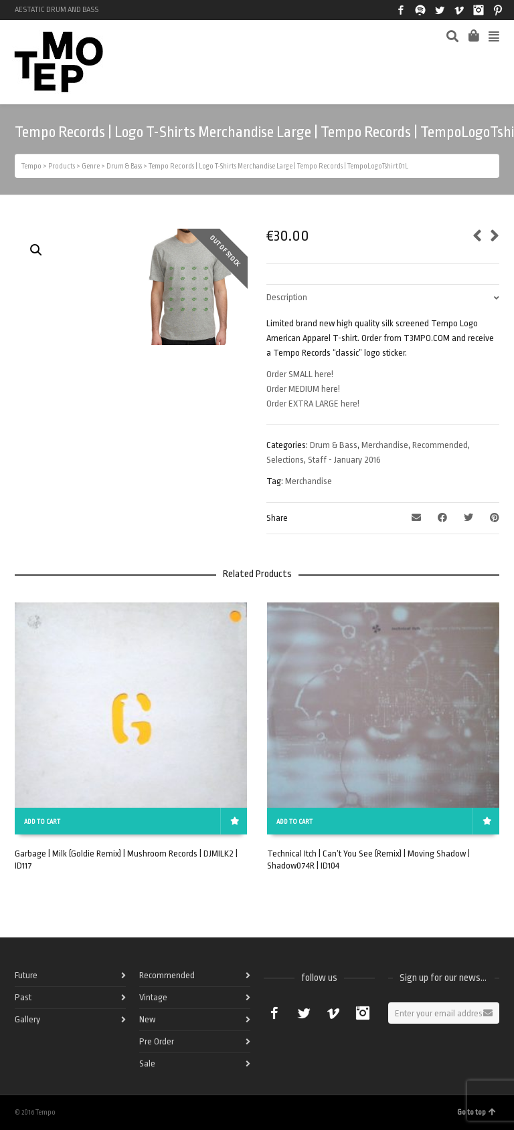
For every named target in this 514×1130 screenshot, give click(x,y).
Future (26, 975)
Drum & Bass (333, 445)
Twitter (440, 10)
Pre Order (156, 1041)
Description (286, 297)
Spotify (420, 10)
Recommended (440, 445)
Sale (147, 1063)
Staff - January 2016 (344, 460)
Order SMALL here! (299, 374)
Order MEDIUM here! (303, 389)
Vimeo (459, 10)
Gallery (27, 1019)
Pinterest (498, 10)
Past (23, 997)
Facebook (401, 10)
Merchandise (384, 445)
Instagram (478, 10)
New (147, 1019)
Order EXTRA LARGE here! (312, 404)
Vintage (153, 997)
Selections (285, 460)
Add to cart (42, 821)
